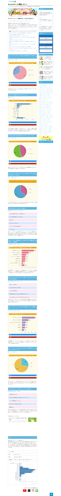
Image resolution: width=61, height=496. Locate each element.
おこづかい (44, 97)
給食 (48, 92)
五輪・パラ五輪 (42, 102)
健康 (50, 129)
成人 (40, 85)
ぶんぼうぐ (41, 109)
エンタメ (45, 131)
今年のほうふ (42, 87)
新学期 (50, 131)
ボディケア (44, 119)
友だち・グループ (48, 87)
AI (43, 104)
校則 (40, 97)
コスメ (50, 97)
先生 (46, 124)
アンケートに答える (46, 50)
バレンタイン (50, 121)
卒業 (46, 114)
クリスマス (41, 126)
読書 (40, 92)
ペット (47, 102)
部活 (40, 104)
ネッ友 (45, 121)
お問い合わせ (51, 490)
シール (46, 109)
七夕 (51, 92)
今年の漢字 (50, 126)
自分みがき (48, 107)
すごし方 (45, 129)
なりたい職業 (42, 114)
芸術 (43, 107)
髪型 (40, 99)
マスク (50, 114)
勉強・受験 (44, 85)
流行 (45, 126)
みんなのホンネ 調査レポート (15, 6)
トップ (9, 6)
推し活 (41, 121)
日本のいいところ (48, 104)
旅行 (40, 119)
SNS (49, 109)
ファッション (42, 124)
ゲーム (44, 92)
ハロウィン (44, 99)
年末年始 (41, 129)
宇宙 (51, 102)
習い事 (41, 131)
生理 (40, 107)
